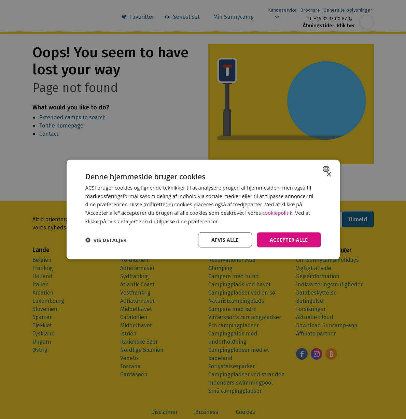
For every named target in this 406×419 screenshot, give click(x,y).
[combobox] (327, 168)
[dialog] (203, 209)
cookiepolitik (277, 212)
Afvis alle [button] (225, 239)
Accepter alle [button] (289, 239)
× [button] (328, 174)
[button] (106, 240)
